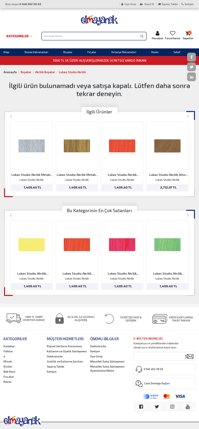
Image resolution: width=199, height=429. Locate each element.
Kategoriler (19, 36)
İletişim (188, 4)
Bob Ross (9, 371)
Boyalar (67, 52)
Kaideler (9, 346)
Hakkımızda (55, 356)
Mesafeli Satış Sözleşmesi (107, 361)
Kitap (6, 52)
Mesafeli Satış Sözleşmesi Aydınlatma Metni (107, 368)
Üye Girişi (128, 4)
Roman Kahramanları (36, 52)
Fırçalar (91, 52)
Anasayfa (10, 72)
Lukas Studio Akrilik (72, 72)
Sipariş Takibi (168, 4)
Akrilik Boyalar (45, 72)
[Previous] (11, 116)
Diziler (7, 366)
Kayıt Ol (147, 4)
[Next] (188, 116)
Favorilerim (172, 35)
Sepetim (187, 35)
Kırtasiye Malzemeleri (124, 52)
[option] (31, 156)
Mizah (7, 361)
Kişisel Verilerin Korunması (64, 346)
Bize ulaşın (23, 4)
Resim (154, 52)
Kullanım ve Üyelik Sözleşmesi (67, 351)
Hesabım (157, 35)
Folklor (8, 351)
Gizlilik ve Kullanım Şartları (65, 361)
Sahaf (177, 52)
